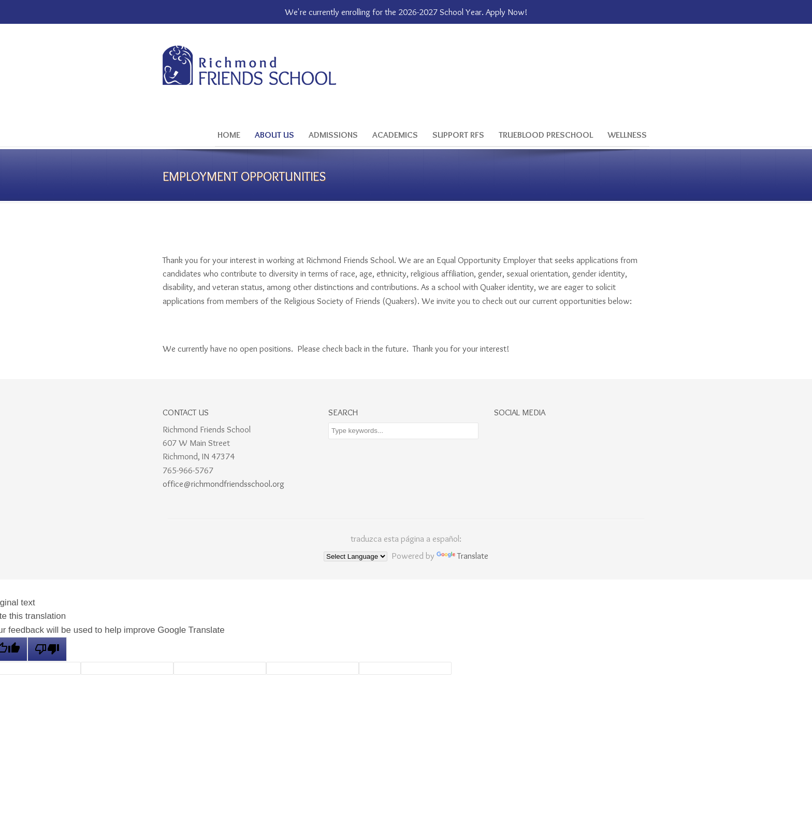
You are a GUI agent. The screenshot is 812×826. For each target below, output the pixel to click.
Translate (462, 555)
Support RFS (458, 134)
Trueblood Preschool (546, 134)
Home (229, 134)
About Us (274, 134)
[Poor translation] (47, 649)
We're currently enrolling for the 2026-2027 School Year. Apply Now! (406, 12)
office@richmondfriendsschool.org (223, 484)
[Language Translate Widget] (355, 556)
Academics (395, 134)
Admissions (333, 134)
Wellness (627, 134)
